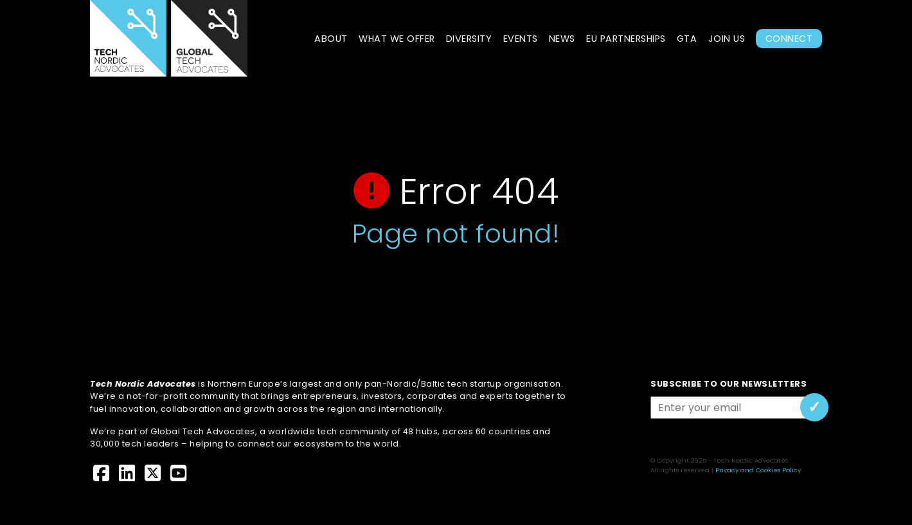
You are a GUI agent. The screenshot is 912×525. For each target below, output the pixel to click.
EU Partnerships (626, 38)
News (562, 38)
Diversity (469, 38)
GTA (687, 38)
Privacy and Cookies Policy (758, 470)
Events (520, 38)
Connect (789, 38)
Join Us (727, 38)
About (331, 38)
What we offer (397, 38)
